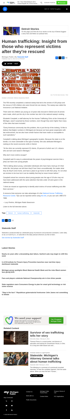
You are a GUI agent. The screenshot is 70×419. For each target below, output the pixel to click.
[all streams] (67, 9)
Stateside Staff (22, 57)
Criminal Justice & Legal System (40, 352)
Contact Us (29, 391)
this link (43, 196)
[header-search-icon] (41, 3)
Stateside (36, 213)
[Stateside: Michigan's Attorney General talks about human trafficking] (16, 359)
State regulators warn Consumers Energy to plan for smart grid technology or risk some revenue (34, 285)
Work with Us (30, 396)
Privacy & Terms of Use (59, 392)
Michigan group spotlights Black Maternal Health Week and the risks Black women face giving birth (34, 271)
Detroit (10, 213)
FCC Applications (59, 396)
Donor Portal (50, 2)
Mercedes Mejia (34, 339)
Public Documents (31, 400)
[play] (5, 9)
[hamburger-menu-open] (4, 3)
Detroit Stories (30, 29)
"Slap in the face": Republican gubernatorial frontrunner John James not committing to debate (35, 293)
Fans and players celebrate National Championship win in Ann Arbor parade (31, 278)
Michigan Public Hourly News (44, 392)
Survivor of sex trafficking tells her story (47, 334)
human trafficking (23, 213)
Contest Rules (44, 396)
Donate (62, 3)
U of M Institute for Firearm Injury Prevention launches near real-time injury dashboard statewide (31, 263)
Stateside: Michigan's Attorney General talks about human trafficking (45, 358)
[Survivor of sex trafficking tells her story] (16, 338)
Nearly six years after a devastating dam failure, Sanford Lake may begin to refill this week (35, 255)
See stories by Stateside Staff (13, 237)
